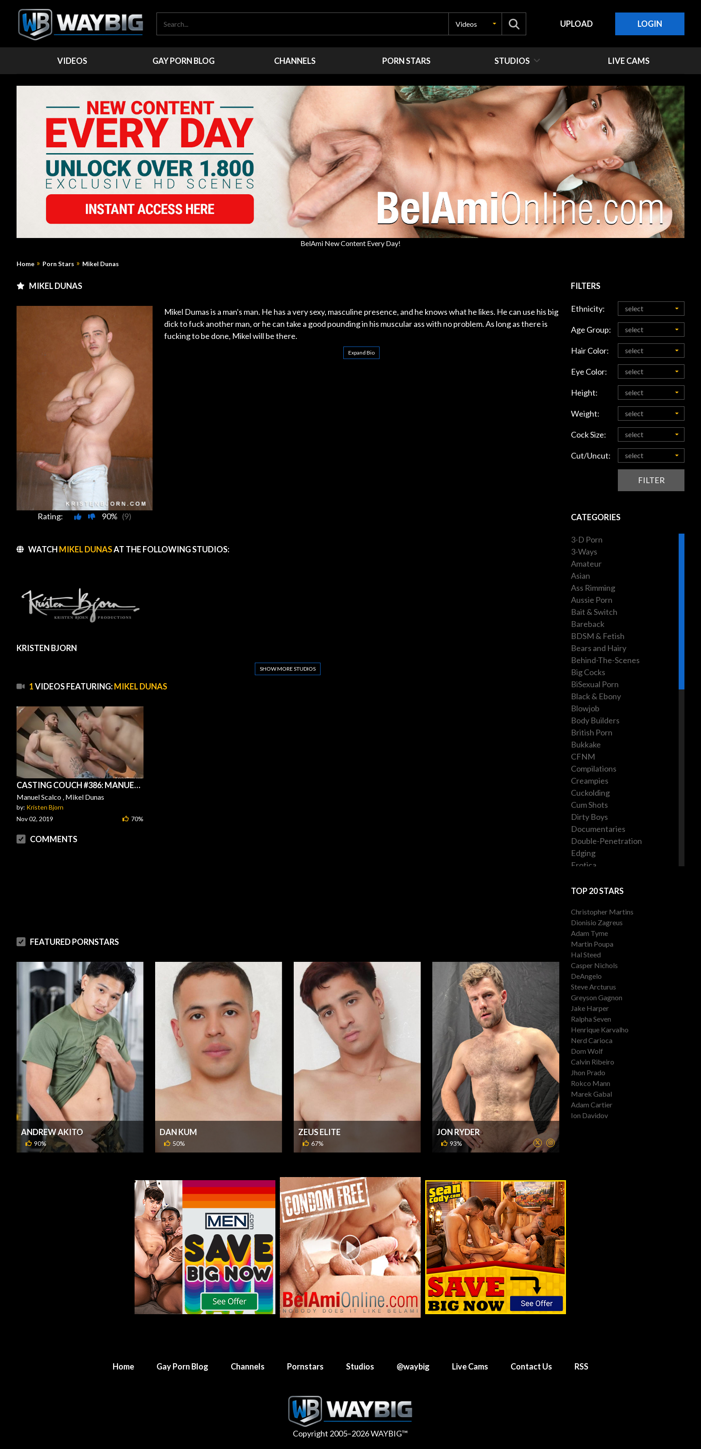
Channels (248, 1366)
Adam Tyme (589, 933)
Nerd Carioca (591, 1040)
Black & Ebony (596, 696)
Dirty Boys (589, 817)
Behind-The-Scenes (605, 660)
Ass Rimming (593, 588)
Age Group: (591, 330)
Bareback (587, 624)
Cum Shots (589, 805)
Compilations (594, 768)
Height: (584, 392)
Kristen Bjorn (44, 807)
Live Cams (470, 1366)
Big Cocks (588, 672)
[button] (475, 24)
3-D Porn (587, 539)
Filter (651, 480)
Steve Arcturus (593, 986)
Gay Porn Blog (182, 1366)
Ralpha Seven (591, 1019)
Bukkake (586, 744)
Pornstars (305, 1366)
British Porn (591, 732)
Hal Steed (586, 954)
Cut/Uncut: (591, 455)
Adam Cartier (591, 1104)
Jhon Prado (588, 1072)
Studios (360, 1366)
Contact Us (531, 1366)
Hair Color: (590, 351)
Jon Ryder (458, 1132)
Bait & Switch (594, 612)
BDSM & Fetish (598, 636)
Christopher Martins (602, 911)
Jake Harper (590, 1008)
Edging (583, 853)
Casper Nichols (594, 965)
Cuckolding (590, 793)
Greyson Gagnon (596, 997)
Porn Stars (58, 263)
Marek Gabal (591, 1094)
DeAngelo (586, 976)
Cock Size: (588, 434)
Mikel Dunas (100, 263)
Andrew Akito (52, 1132)
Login (650, 24)
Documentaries (598, 829)
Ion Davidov (589, 1115)
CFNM (583, 756)
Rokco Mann (590, 1083)
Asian (580, 575)
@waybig (413, 1366)
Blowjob (585, 708)
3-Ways (584, 551)
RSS (581, 1366)
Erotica (583, 865)
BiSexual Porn (595, 684)
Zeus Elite (319, 1132)
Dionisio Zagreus (597, 922)
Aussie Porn (591, 600)
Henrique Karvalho (600, 1029)
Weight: (585, 413)
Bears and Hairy (598, 648)
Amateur (586, 563)
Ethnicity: (588, 309)
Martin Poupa (592, 944)
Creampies (589, 780)
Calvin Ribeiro (592, 1061)
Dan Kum (178, 1132)
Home (25, 263)
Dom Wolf (587, 1051)
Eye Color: (589, 371)
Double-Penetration (606, 841)
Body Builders (595, 720)
